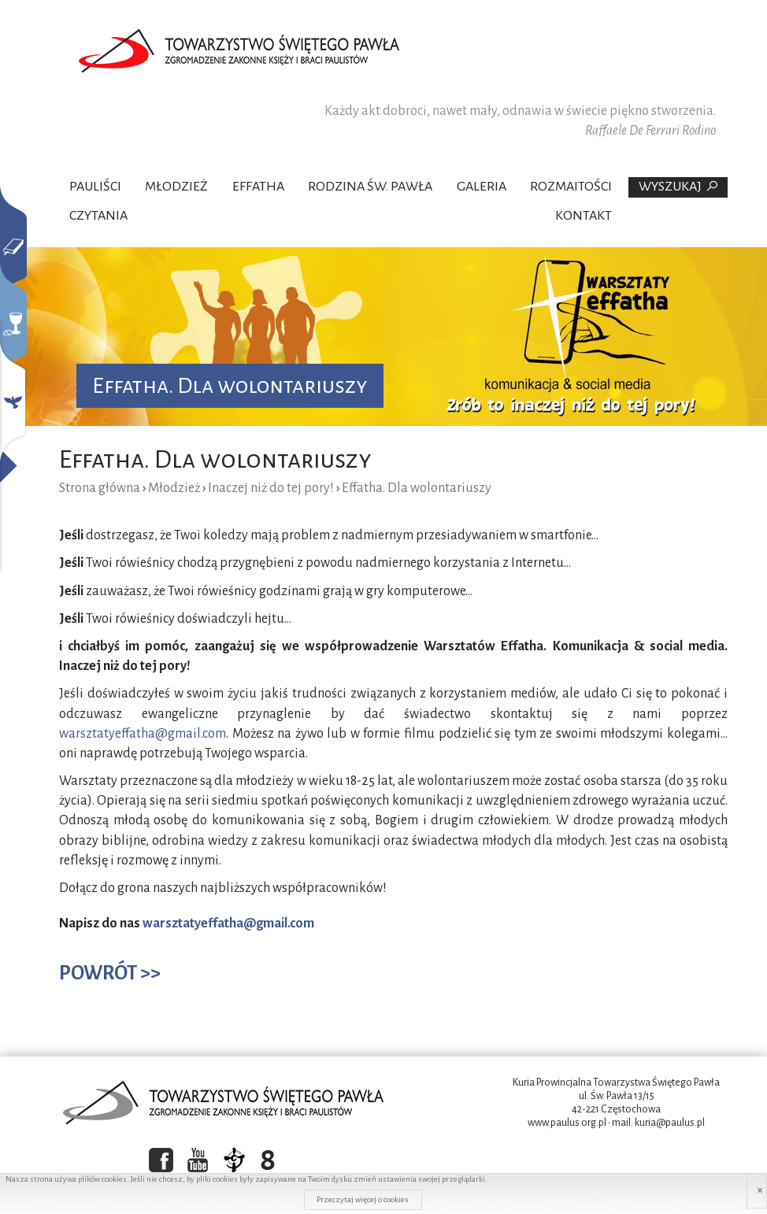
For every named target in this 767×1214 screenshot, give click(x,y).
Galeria (481, 187)
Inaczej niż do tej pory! (271, 488)
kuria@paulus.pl (670, 1122)
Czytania (98, 216)
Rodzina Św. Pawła (370, 187)
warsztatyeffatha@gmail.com (142, 734)
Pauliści (95, 187)
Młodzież (176, 187)
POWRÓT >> (110, 972)
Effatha (258, 187)
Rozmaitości (571, 187)
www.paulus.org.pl (567, 1122)
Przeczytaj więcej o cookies (363, 1199)
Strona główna (99, 488)
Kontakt (583, 216)
